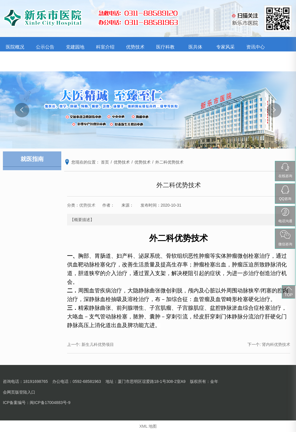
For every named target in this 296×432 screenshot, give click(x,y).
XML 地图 (148, 426)
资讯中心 (255, 47)
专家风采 (225, 47)
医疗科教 (165, 47)
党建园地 (75, 47)
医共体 (195, 47)
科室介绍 (105, 47)
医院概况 (15, 47)
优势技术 (135, 47)
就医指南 (45, 61)
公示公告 (45, 47)
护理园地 (15, 61)
